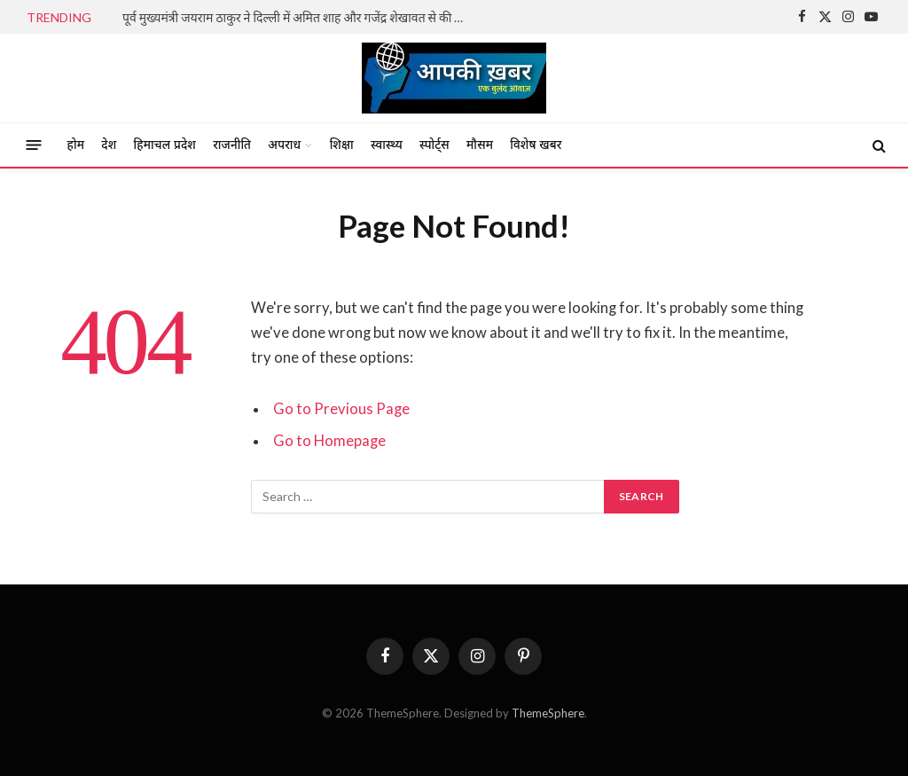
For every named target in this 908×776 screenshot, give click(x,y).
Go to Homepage (329, 441)
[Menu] (34, 145)
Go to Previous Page (341, 409)
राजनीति (232, 145)
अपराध (284, 145)
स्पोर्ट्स (434, 145)
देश (108, 145)
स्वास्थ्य (387, 145)
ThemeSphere (548, 713)
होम (76, 145)
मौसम (479, 145)
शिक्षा (342, 145)
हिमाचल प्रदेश (165, 145)
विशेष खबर (535, 145)
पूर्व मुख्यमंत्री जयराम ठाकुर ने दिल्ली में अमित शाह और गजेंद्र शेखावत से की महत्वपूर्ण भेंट (299, 17)
